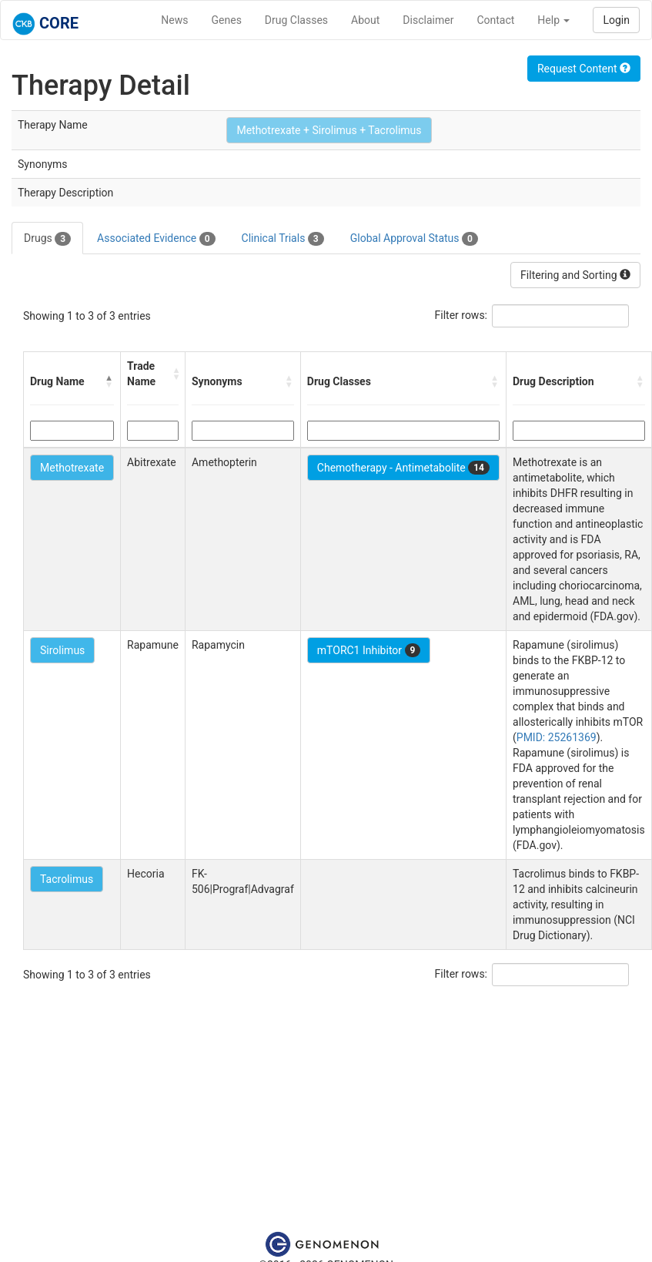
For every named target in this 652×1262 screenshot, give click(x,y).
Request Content (583, 68)
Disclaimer (428, 20)
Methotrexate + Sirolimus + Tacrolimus (328, 130)
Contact (495, 20)
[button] (109, 381)
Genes (227, 20)
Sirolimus (62, 650)
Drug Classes (296, 20)
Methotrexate (72, 468)
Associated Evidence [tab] (156, 239)
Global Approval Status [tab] (414, 239)
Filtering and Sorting (575, 275)
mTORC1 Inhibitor (369, 650)
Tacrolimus (66, 879)
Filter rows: (461, 315)
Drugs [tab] (47, 239)
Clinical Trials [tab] (283, 239)
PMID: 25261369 (557, 737)
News (174, 20)
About (365, 20)
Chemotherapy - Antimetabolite (403, 468)
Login (616, 20)
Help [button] (553, 20)
